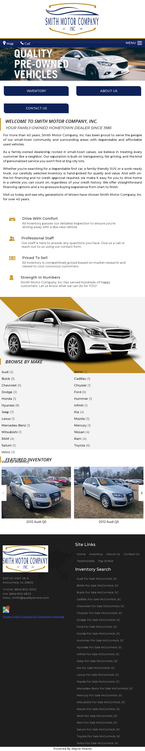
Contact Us (29, 616)
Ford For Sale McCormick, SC (97, 626)
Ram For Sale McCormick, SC (97, 722)
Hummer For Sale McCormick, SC (100, 640)
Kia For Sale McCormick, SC (96, 668)
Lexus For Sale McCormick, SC (98, 674)
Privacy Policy (11, 616)
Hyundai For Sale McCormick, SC (99, 647)
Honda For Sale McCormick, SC (98, 633)
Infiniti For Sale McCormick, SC (98, 654)
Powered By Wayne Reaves (72, 748)
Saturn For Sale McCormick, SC (98, 729)
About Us (113, 554)
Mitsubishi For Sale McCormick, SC (101, 702)
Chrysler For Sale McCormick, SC (99, 613)
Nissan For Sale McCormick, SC (98, 709)
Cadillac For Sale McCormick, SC (99, 599)
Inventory (96, 554)
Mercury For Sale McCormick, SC (99, 695)
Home (81, 554)
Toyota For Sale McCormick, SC (98, 736)
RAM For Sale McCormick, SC (97, 716)
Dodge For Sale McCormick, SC (98, 620)
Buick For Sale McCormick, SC (97, 592)
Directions (44, 616)
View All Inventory (15, 461)
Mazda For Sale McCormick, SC (98, 681)
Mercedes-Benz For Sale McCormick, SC (105, 688)
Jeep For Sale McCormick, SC (97, 661)
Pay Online (105, 561)
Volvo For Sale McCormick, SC (97, 743)
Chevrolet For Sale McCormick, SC (100, 606)
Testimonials (86, 561)
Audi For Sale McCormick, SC (97, 578)
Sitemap (58, 616)
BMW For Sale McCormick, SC (97, 585)
